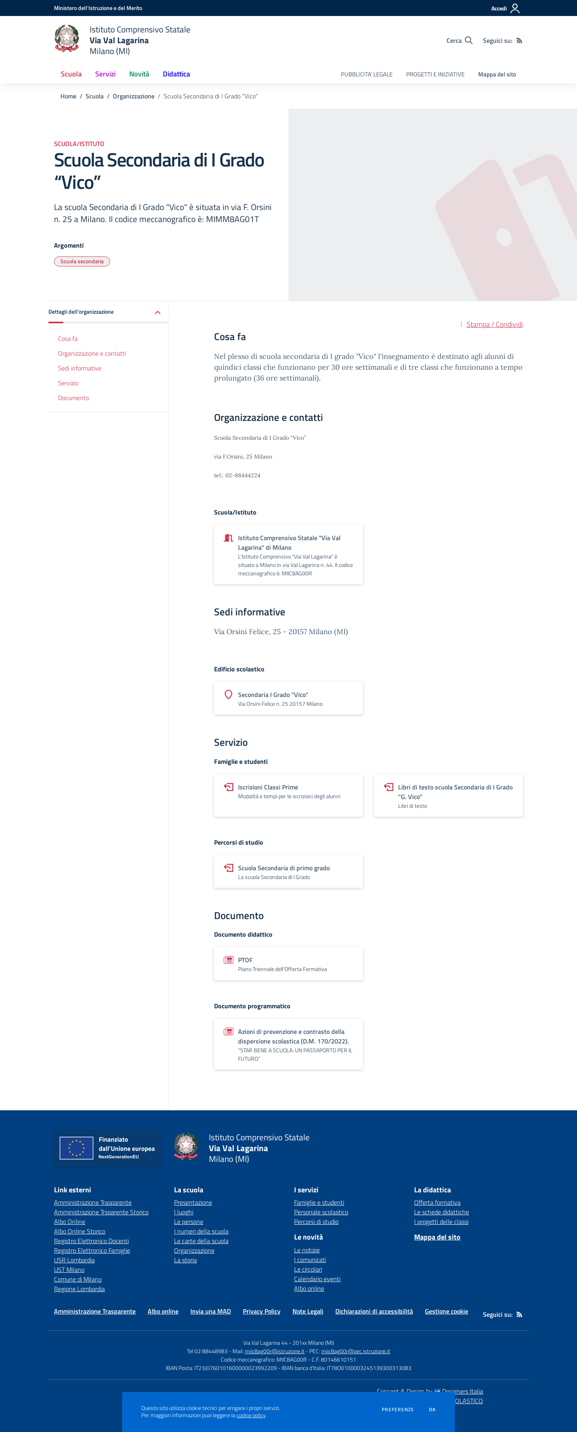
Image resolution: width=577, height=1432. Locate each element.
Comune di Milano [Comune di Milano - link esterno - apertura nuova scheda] (78, 1279)
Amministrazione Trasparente (95, 1311)
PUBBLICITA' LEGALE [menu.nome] (367, 74)
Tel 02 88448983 (207, 1351)
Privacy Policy (261, 1311)
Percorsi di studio (316, 1221)
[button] (108, 312)
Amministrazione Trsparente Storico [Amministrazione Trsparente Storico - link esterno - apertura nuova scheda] (101, 1212)
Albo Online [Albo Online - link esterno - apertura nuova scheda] (69, 1221)
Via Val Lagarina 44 (265, 1342)
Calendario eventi (317, 1279)
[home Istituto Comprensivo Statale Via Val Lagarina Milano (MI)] (122, 40)
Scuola (95, 96)
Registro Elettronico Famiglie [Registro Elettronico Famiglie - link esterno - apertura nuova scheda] (92, 1250)
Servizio (68, 383)
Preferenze (398, 1409)
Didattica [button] (176, 73)
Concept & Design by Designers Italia (430, 1391)
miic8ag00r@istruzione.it (275, 1351)
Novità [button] (139, 73)
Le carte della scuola (201, 1241)
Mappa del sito (497, 74)
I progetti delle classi (441, 1221)
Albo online (309, 1288)
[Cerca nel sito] (459, 40)
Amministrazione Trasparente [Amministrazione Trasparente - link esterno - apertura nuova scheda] (93, 1202)
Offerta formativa (437, 1202)
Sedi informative (79, 368)
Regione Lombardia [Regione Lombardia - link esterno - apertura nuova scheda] (79, 1289)
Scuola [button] (71, 73)
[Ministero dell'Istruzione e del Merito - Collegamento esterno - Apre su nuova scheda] (98, 8)
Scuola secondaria (82, 261)
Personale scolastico (321, 1212)
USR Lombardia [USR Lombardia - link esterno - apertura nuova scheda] (74, 1260)
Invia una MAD (210, 1311)
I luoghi (183, 1212)
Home (68, 96)
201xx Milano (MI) (313, 1342)
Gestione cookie (446, 1311)
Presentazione (193, 1202)
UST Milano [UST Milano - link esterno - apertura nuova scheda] (69, 1269)
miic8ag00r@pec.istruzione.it (355, 1351)
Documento (73, 398)
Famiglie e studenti (319, 1202)
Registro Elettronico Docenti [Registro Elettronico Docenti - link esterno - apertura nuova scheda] (91, 1241)
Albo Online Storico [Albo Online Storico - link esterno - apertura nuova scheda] (79, 1231)
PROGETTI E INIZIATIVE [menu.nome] (435, 74)
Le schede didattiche (441, 1212)
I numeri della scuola (201, 1231)
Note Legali (308, 1311)
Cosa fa (68, 338)
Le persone (188, 1221)
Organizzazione (133, 96)
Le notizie (307, 1250)
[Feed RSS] (519, 40)
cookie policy (250, 1415)
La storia (185, 1260)
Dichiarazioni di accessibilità (374, 1311)
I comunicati (310, 1259)
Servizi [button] (105, 73)
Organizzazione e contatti (92, 353)
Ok (432, 1409)
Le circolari (308, 1269)
